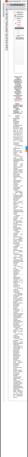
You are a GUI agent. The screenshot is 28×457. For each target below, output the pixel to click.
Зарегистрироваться (20, 37)
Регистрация (24, 1)
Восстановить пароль (20, 38)
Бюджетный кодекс (16, 119)
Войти (18, 35)
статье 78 (19, 145)
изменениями (18, 98)
